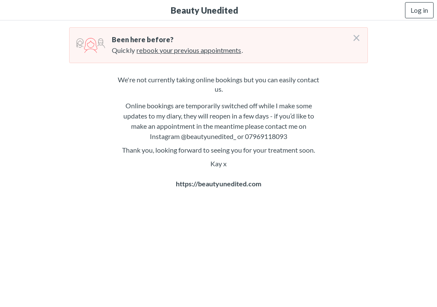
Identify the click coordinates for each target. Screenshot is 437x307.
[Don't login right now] (354, 34)
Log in (419, 10)
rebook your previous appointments (189, 50)
